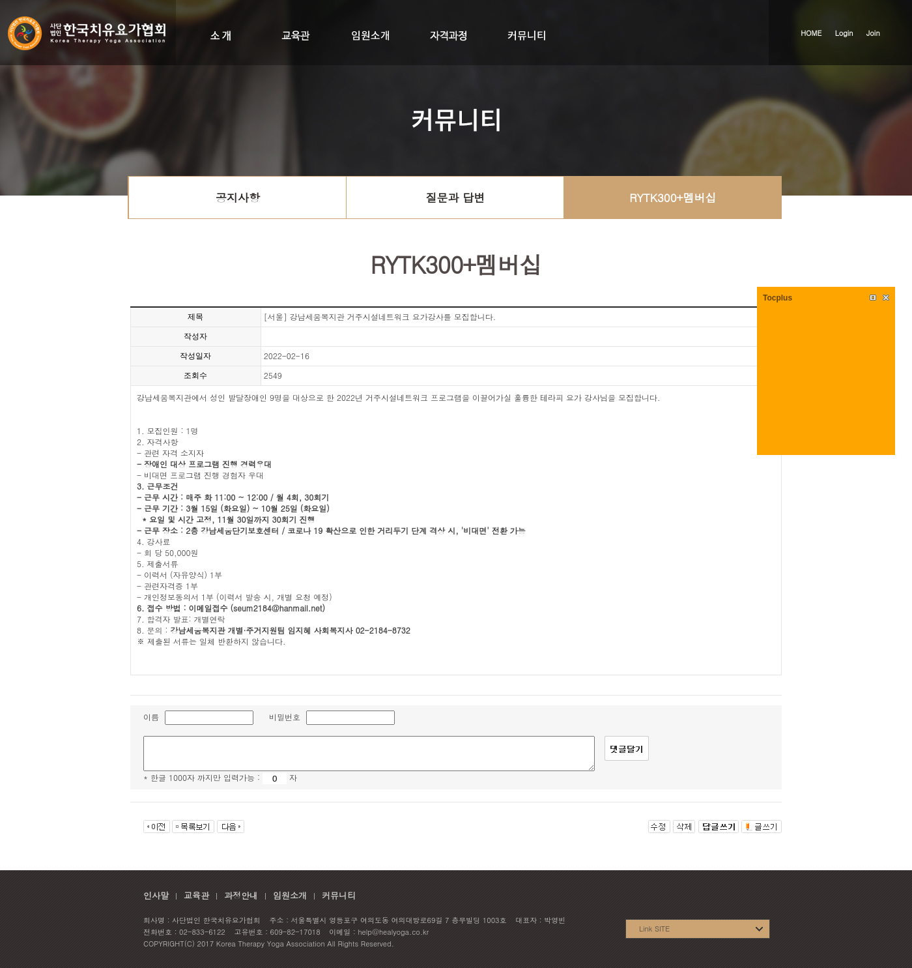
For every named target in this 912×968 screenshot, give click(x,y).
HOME (811, 33)
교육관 (196, 895)
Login (844, 33)
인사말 (156, 895)
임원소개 (290, 895)
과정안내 (241, 895)
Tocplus (777, 297)
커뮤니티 (339, 895)
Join (873, 33)
